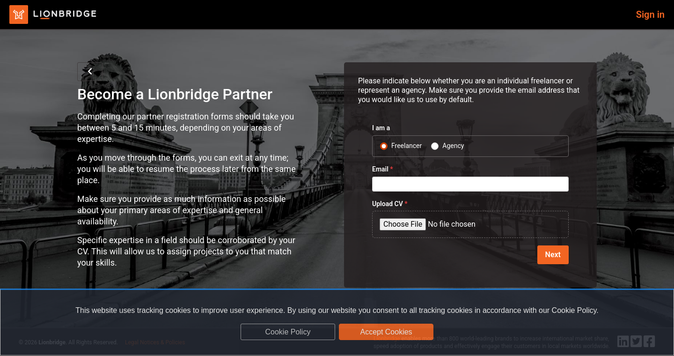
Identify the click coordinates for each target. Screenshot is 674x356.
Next (553, 254)
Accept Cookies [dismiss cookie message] (386, 332)
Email (382, 169)
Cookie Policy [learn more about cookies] (287, 332)
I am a (381, 128)
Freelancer (406, 145)
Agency (453, 145)
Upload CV (390, 204)
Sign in (650, 14)
